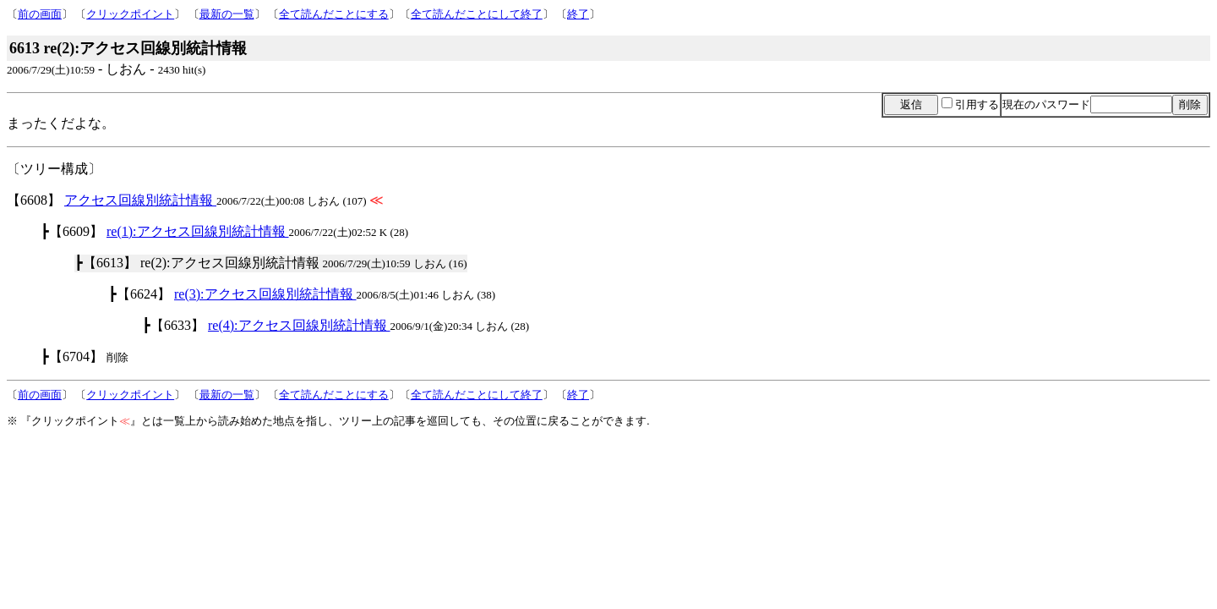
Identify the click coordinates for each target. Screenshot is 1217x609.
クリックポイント (130, 14)
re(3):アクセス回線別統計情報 (265, 294)
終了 (578, 14)
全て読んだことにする (334, 14)
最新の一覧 (226, 14)
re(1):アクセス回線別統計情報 (197, 231)
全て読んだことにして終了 (477, 14)
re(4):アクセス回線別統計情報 (299, 325)
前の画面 (40, 14)
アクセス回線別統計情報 (140, 200)
